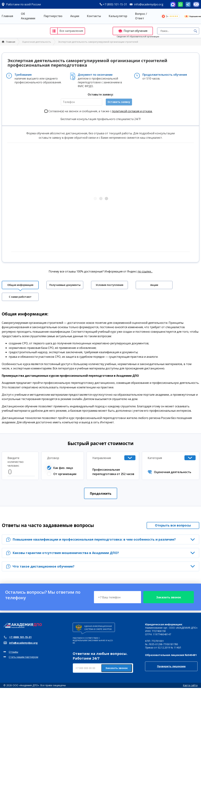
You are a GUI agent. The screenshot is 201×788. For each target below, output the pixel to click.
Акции (74, 16)
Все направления (66, 31)
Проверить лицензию (171, 666)
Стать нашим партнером (23, 657)
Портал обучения (132, 31)
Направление (101, 458)
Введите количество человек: (15, 462)
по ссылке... (145, 271)
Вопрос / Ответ (141, 16)
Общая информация (20, 285)
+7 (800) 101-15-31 (113, 4)
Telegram (188, 4)
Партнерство (53, 16)
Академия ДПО (22, 30)
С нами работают (20, 296)
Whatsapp (180, 4)
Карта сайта (190, 685)
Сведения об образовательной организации (138, 36)
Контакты (94, 16)
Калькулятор (118, 16)
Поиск (195, 31)
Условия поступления (109, 285)
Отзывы (13, 652)
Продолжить (100, 493)
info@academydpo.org (148, 4)
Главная (7, 16)
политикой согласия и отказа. (132, 111)
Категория (155, 458)
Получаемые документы (65, 285)
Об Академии (28, 16)
